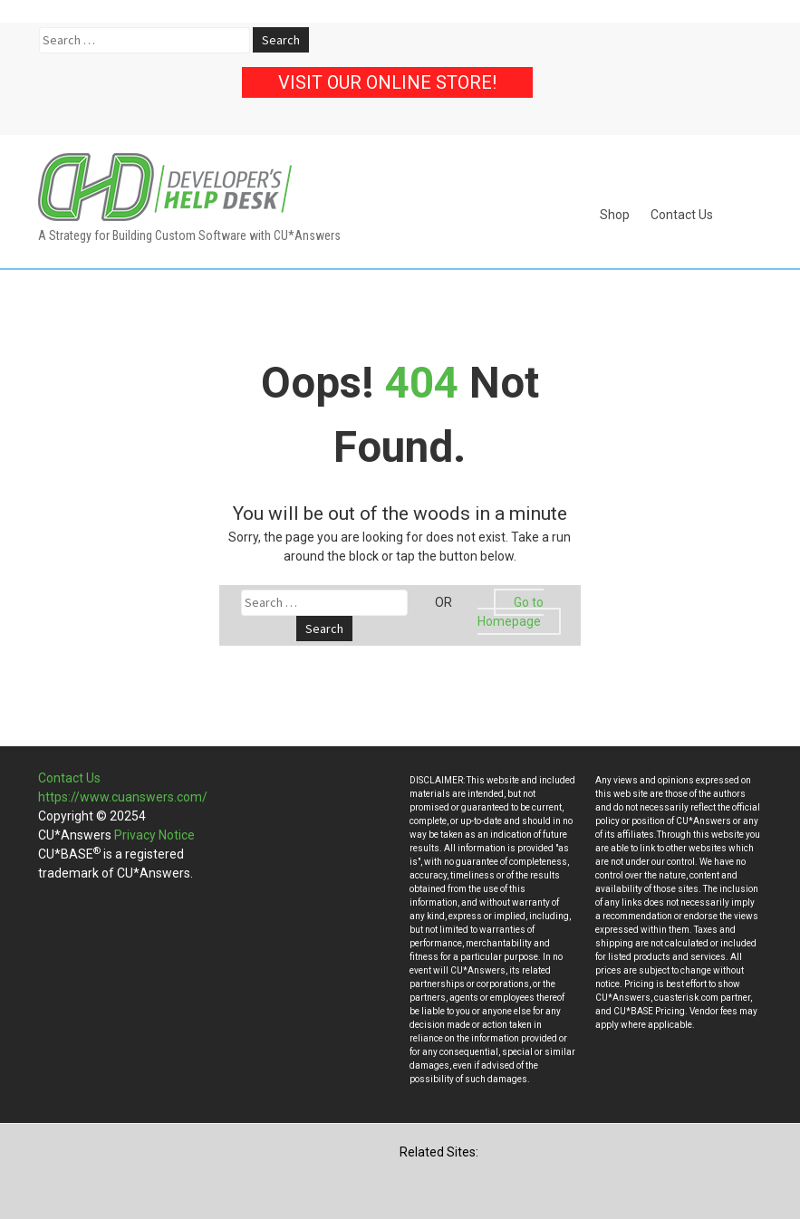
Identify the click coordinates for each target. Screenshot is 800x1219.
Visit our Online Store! (387, 82)
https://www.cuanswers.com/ (122, 797)
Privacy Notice (154, 835)
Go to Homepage (511, 612)
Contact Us (682, 214)
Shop (615, 214)
